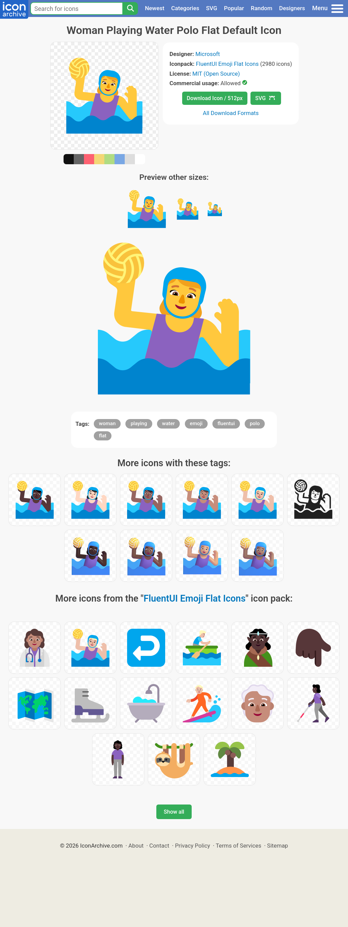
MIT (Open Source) (216, 73)
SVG (211, 8)
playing (138, 423)
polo (255, 423)
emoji (196, 423)
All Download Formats (231, 113)
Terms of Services (238, 845)
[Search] (130, 8)
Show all (174, 812)
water (168, 423)
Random (261, 8)
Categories (185, 8)
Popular (234, 8)
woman (107, 423)
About (136, 845)
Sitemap (277, 845)
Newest (154, 8)
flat (102, 436)
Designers (292, 8)
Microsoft (207, 54)
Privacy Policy (192, 845)
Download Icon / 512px (215, 98)
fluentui (226, 423)
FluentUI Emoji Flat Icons (227, 63)
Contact (159, 845)
